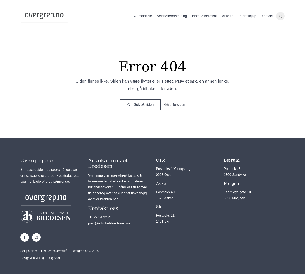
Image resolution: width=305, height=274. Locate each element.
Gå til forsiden (174, 104)
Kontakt (267, 16)
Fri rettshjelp (247, 16)
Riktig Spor (53, 258)
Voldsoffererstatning (172, 16)
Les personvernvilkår (54, 251)
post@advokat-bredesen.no (109, 223)
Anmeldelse (143, 16)
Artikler (227, 16)
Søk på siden (29, 251)
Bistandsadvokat (204, 16)
